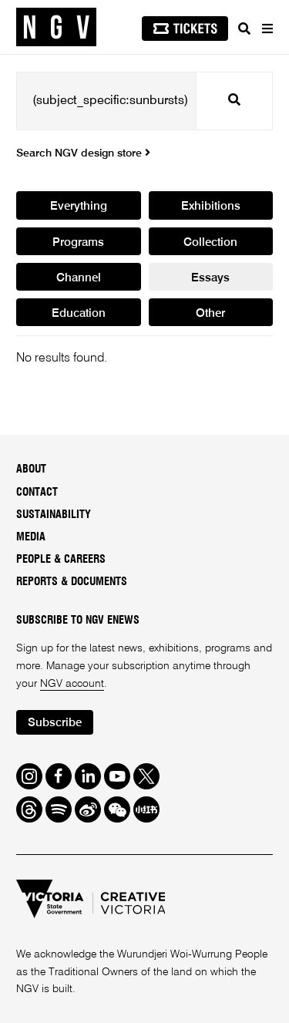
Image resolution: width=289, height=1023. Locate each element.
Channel (78, 278)
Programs (78, 242)
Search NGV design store (83, 153)
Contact (37, 492)
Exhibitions (210, 206)
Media (30, 537)
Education (79, 313)
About (31, 469)
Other (210, 313)
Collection (210, 242)
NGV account (72, 683)
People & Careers (61, 559)
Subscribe (55, 723)
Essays (210, 278)
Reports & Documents (71, 582)
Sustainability (53, 515)
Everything (78, 206)
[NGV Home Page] (56, 27)
